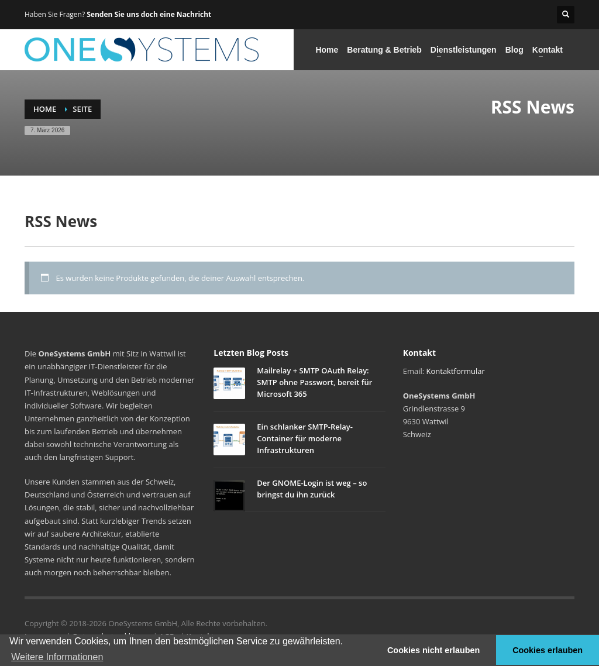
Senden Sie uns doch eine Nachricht (149, 14)
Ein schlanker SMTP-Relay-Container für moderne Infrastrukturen (305, 438)
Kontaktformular (455, 371)
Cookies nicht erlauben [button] (433, 650)
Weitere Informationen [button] (57, 657)
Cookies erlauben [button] (547, 650)
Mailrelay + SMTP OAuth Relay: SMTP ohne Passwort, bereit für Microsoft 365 (314, 382)
